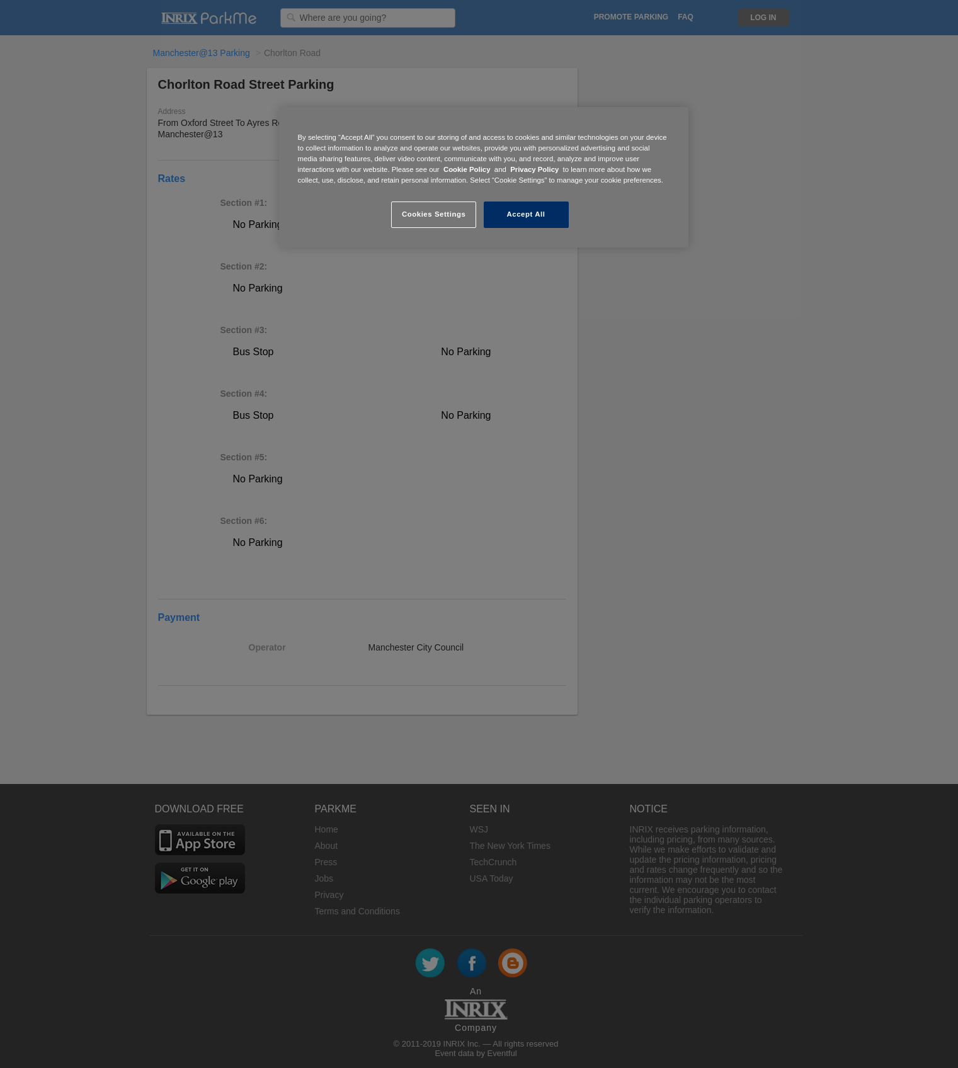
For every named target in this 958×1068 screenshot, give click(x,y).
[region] (483, 177)
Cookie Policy (467, 169)
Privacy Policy (534, 169)
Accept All (526, 214)
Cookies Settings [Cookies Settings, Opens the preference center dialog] (433, 214)
